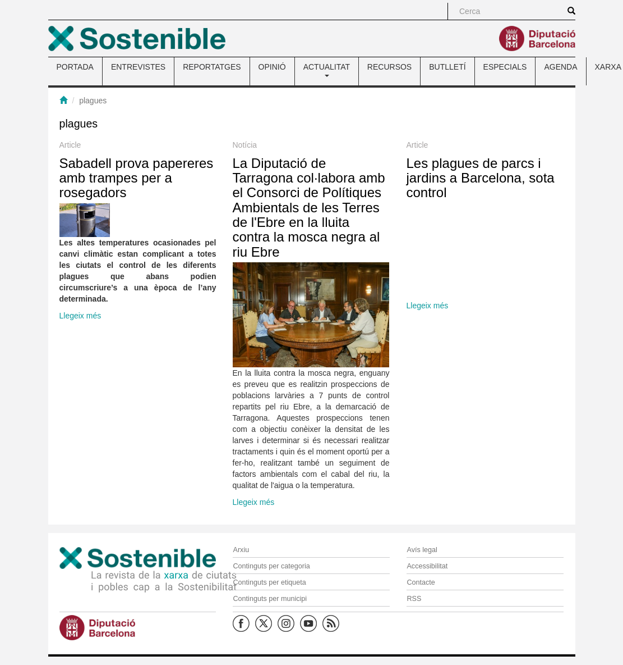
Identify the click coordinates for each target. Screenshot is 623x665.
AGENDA (560, 66)
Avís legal (422, 550)
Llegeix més (80, 315)
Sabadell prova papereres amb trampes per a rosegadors (136, 178)
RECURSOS (389, 66)
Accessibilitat (427, 566)
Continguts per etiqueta (269, 582)
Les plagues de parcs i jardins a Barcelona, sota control (481, 178)
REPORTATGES (212, 66)
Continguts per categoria (271, 566)
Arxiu (241, 550)
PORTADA (75, 66)
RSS (414, 599)
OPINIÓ (272, 66)
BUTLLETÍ (447, 66)
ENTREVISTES (138, 66)
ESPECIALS (505, 66)
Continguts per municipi (270, 599)
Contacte (421, 582)
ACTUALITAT (326, 69)
